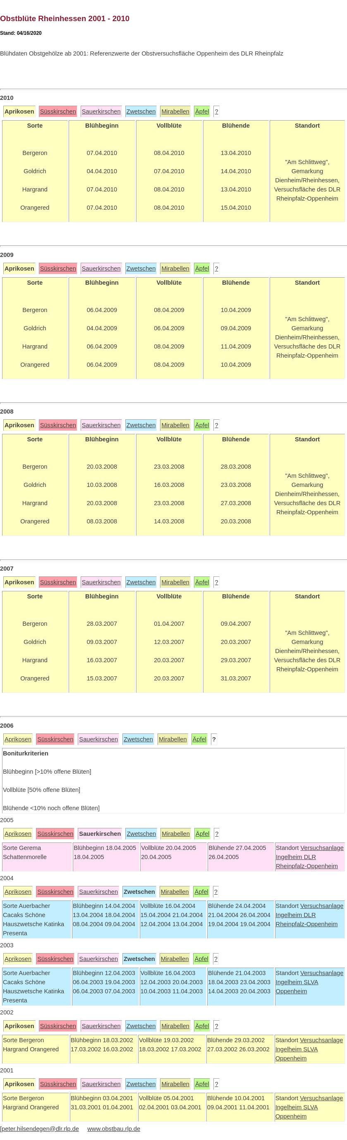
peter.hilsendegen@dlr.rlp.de (40, 1128)
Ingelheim (290, 857)
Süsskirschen (58, 111)
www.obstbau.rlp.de (113, 1128)
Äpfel (202, 111)
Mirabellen (175, 111)
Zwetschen (141, 111)
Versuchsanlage (322, 848)
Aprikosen (18, 739)
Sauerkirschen (101, 111)
